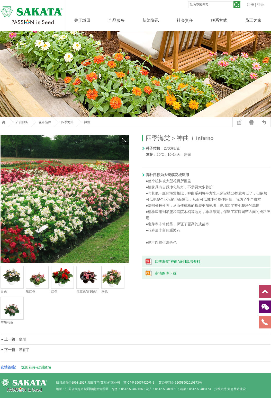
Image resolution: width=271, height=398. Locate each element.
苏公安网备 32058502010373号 (180, 382)
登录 (260, 5)
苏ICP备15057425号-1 (138, 382)
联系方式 (219, 20)
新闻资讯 (150, 20)
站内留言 (238, 122)
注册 (250, 5)
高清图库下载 (165, 273)
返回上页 (264, 122)
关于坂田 (82, 20)
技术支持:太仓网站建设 (230, 389)
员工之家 (253, 20)
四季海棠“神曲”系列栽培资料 (177, 261)
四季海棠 (67, 122)
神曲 (87, 122)
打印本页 (251, 122)
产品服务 (116, 20)
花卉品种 (45, 122)
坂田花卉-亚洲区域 (36, 367)
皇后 (22, 339)
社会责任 (185, 20)
